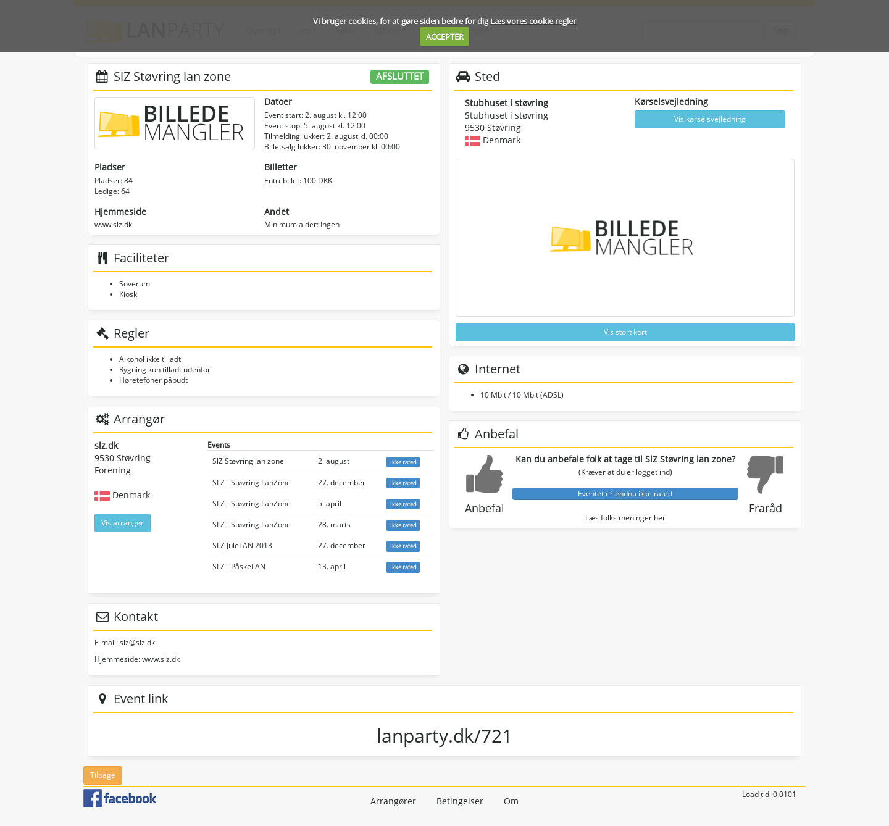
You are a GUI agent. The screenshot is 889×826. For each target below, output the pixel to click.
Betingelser (459, 801)
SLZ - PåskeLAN (238, 566)
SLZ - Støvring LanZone (251, 482)
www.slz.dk (113, 224)
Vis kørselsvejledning (710, 119)
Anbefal (484, 508)
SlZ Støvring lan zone (248, 461)
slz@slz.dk (137, 642)
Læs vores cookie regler (533, 21)
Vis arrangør (122, 522)
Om (511, 801)
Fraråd (765, 508)
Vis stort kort (625, 332)
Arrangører (393, 801)
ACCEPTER (445, 36)
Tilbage (102, 775)
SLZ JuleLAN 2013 (242, 545)
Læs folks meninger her (625, 517)
